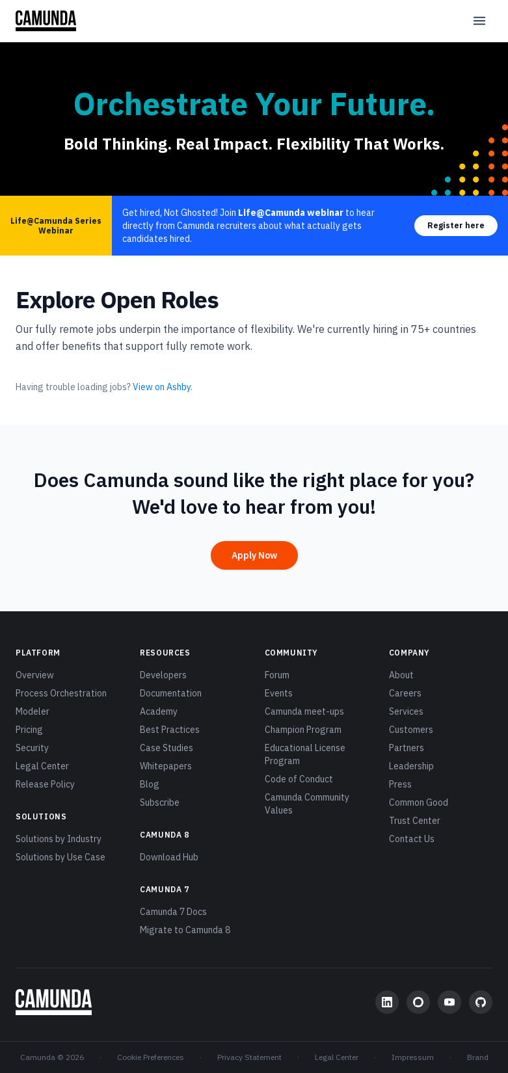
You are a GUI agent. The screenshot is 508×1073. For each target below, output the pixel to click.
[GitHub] (480, 1002)
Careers (405, 693)
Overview (35, 675)
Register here (456, 225)
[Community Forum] (418, 1002)
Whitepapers (166, 766)
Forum (277, 675)
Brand (477, 1057)
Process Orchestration (61, 693)
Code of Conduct (299, 779)
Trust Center (414, 821)
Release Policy (45, 784)
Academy (159, 711)
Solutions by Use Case (60, 857)
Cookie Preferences (150, 1057)
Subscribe (160, 802)
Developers (163, 675)
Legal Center (42, 766)
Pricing (29, 729)
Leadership (411, 766)
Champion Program (303, 729)
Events (279, 693)
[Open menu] (479, 21)
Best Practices (170, 729)
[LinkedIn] (387, 1002)
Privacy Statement (249, 1057)
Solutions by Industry (58, 839)
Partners (406, 748)
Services (406, 711)
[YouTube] (449, 1002)
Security (32, 748)
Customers (411, 729)
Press (400, 784)
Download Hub (169, 857)
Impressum (413, 1057)
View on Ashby (162, 387)
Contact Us (411, 839)
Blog (149, 784)
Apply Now (254, 555)
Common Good (418, 802)
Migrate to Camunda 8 (185, 930)
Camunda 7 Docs (173, 912)
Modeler (32, 711)
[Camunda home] (46, 20)
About (401, 675)
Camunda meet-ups (304, 711)
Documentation (171, 693)
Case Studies (166, 748)
